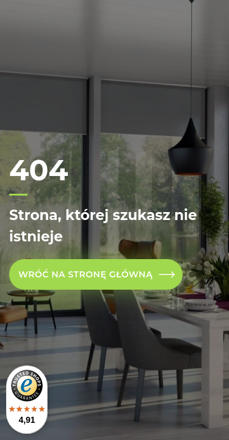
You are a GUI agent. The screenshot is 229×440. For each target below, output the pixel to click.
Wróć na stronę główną (85, 274)
